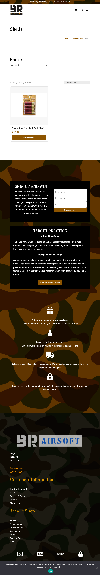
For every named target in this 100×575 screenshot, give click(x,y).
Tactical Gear (16, 538)
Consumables (16, 527)
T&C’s (12, 492)
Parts (12, 534)
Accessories (77, 38)
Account (60, 1)
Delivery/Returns (38, 1)
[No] (96, 568)
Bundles (14, 520)
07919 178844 (16, 472)
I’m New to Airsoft (18, 489)
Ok (50, 571)
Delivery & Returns (18, 496)
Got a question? (17, 468)
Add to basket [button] (28, 137)
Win (68, 1)
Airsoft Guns (16, 524)
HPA (12, 542)
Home (67, 38)
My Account (15, 503)
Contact (51, 1)
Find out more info (49, 282)
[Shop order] (77, 82)
